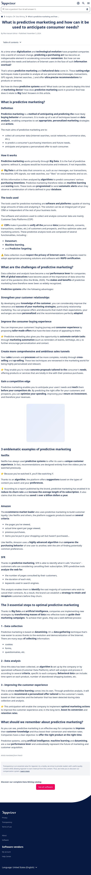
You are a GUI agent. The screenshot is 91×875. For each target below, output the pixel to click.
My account (6, 852)
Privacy (4, 817)
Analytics (9, 16)
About (4, 835)
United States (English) (25, 867)
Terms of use (7, 827)
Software (5, 840)
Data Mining (20, 16)
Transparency (7, 822)
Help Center (6, 856)
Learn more (24, 771)
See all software (45, 787)
